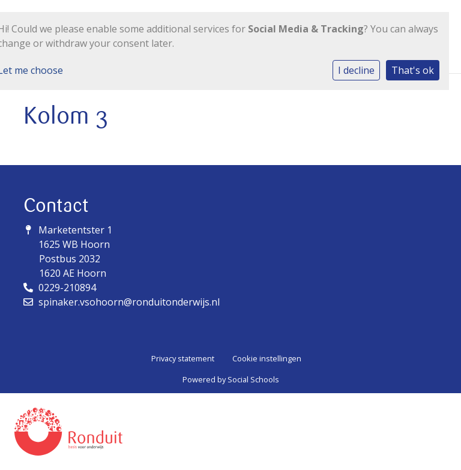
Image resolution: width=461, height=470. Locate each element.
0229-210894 (67, 287)
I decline (356, 70)
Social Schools (253, 379)
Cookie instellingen (266, 358)
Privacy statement (182, 358)
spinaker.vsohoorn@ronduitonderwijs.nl (129, 302)
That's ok (412, 70)
